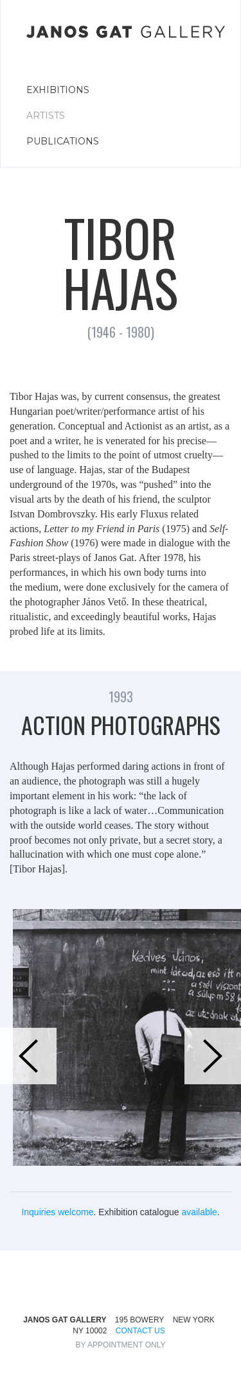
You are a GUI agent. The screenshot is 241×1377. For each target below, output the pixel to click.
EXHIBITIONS (57, 90)
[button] (28, 1056)
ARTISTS (45, 115)
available (199, 1212)
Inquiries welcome (57, 1212)
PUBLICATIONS (62, 141)
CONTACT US (140, 1330)
